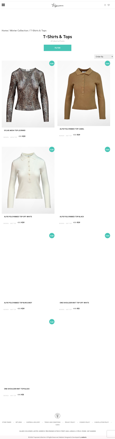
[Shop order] (103, 56)
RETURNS (19, 422)
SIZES (58, 425)
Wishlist (108, 4)
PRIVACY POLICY (70, 422)
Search (112, 5)
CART (105, 5)
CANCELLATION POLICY (101, 422)
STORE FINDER (6, 422)
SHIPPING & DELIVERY (33, 422)
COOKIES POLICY (85, 422)
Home (5, 30)
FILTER (57, 48)
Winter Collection (19, 30)
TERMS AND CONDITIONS (52, 422)
